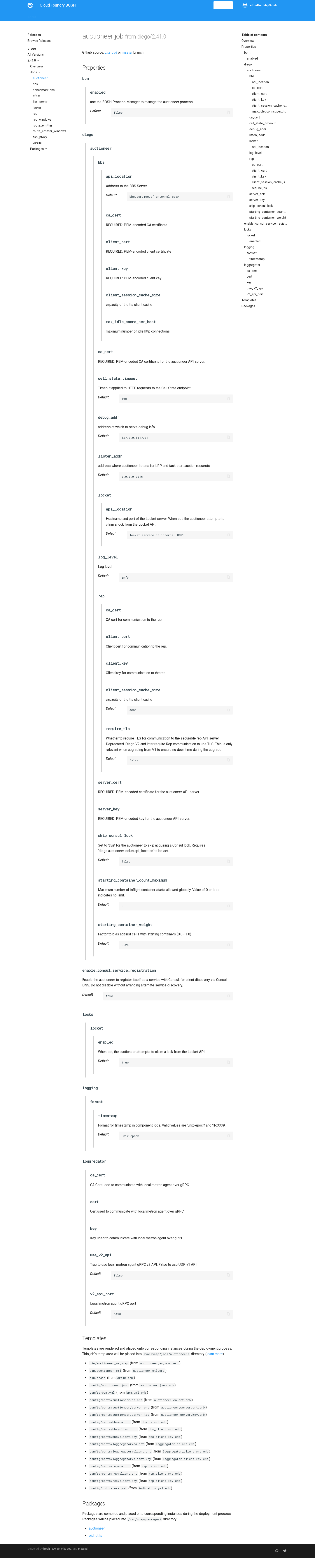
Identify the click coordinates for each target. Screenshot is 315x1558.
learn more (214, 1354)
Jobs (34, 72)
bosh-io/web (51, 1548)
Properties (249, 46)
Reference (85, 16)
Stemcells (105, 16)
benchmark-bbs (44, 90)
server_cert (257, 194)
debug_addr (257, 129)
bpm (247, 52)
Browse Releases (39, 40)
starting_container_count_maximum (268, 211)
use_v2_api (255, 288)
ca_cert (257, 88)
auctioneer (40, 78)
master (127, 52)
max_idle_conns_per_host (269, 111)
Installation (49, 16)
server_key (257, 200)
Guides (67, 16)
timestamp (257, 259)
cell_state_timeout (262, 123)
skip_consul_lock (261, 206)
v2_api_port (255, 294)
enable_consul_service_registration (265, 223)
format (252, 253)
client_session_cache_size (269, 105)
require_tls (259, 188)
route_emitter (42, 125)
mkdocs (66, 1548)
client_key (259, 99)
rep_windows (42, 119)
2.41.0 (32, 60)
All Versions (36, 54)
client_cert (259, 93)
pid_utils (95, 1535)
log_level (255, 153)
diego (32, 48)
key (249, 282)
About (32, 16)
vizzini (37, 143)
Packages (37, 149)
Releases (123, 16)
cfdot (36, 96)
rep (35, 113)
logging (249, 247)
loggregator (252, 265)
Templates (249, 300)
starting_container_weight (267, 217)
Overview (36, 66)
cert (249, 276)
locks (247, 229)
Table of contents (254, 35)
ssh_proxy (40, 137)
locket (37, 107)
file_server (40, 102)
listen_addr (257, 135)
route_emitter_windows (49, 131)
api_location (260, 82)
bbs (35, 84)
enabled (252, 58)
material (83, 1548)
